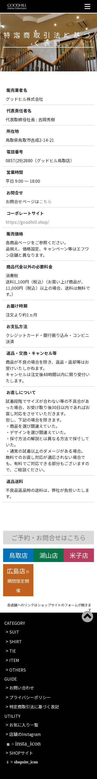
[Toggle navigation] (87, 6)
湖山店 (48, 555)
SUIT (14, 632)
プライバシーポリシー (30, 697)
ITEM (14, 660)
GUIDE (10, 679)
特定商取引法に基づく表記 (34, 706)
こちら (45, 201)
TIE (12, 651)
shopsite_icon (26, 762)
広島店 (18, 579)
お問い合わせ (21, 688)
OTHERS (17, 670)
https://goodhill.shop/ (27, 222)
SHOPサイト (21, 753)
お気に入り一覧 (23, 725)
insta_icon (28, 743)
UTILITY (12, 716)
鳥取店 (18, 555)
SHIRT (15, 641)
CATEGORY (14, 623)
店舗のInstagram (25, 734)
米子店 (79, 555)
